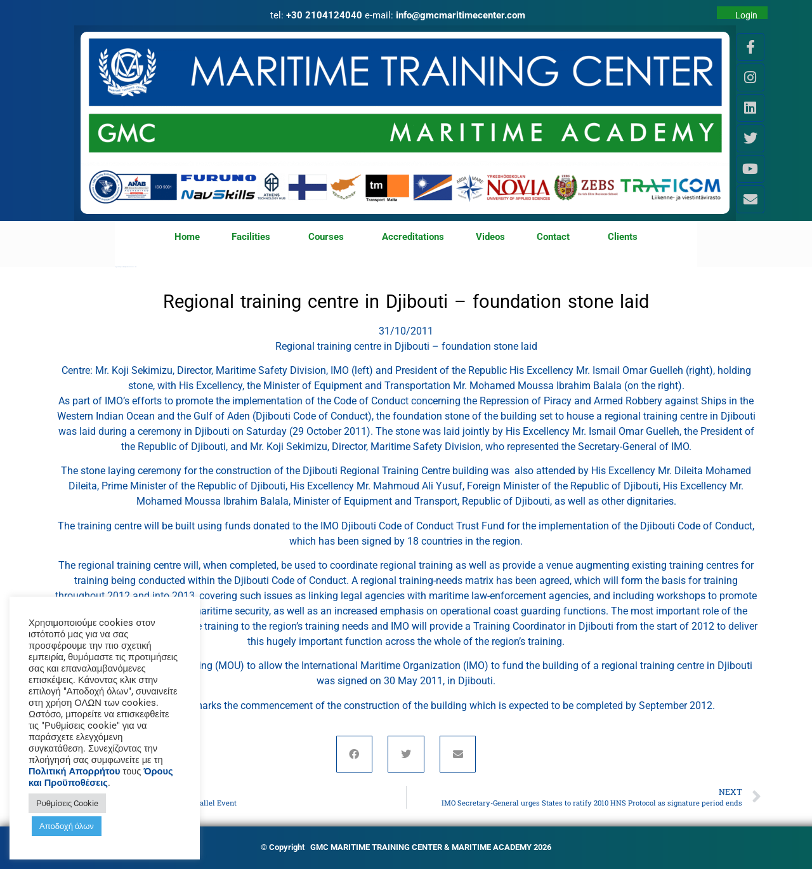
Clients (623, 236)
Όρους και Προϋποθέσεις (101, 777)
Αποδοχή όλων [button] (66, 826)
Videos (490, 236)
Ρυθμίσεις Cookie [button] (67, 803)
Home (187, 236)
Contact (556, 237)
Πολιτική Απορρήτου (75, 771)
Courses (329, 237)
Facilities (254, 237)
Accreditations (413, 236)
